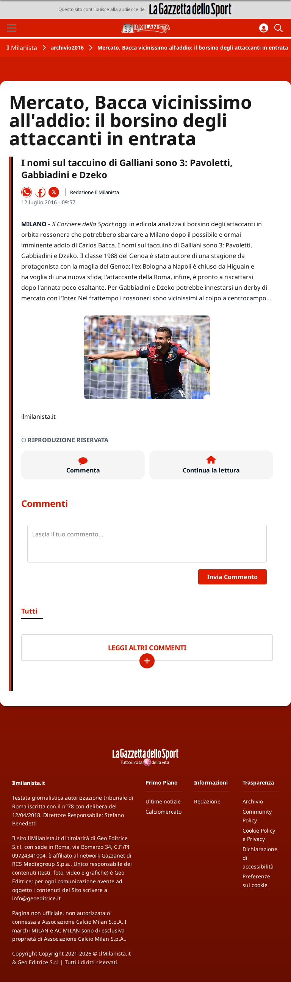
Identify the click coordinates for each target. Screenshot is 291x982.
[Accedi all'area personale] (263, 28)
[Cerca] (279, 28)
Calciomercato (163, 811)
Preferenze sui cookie (256, 881)
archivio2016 (67, 47)
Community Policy (257, 816)
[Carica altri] (147, 660)
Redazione (207, 801)
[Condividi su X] (53, 192)
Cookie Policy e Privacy (258, 835)
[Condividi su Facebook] (40, 192)
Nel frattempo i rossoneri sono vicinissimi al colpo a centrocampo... (174, 298)
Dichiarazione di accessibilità (259, 857)
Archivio (252, 801)
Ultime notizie (163, 801)
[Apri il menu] (11, 28)
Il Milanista (21, 48)
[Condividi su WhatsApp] (26, 192)
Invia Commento (232, 577)
